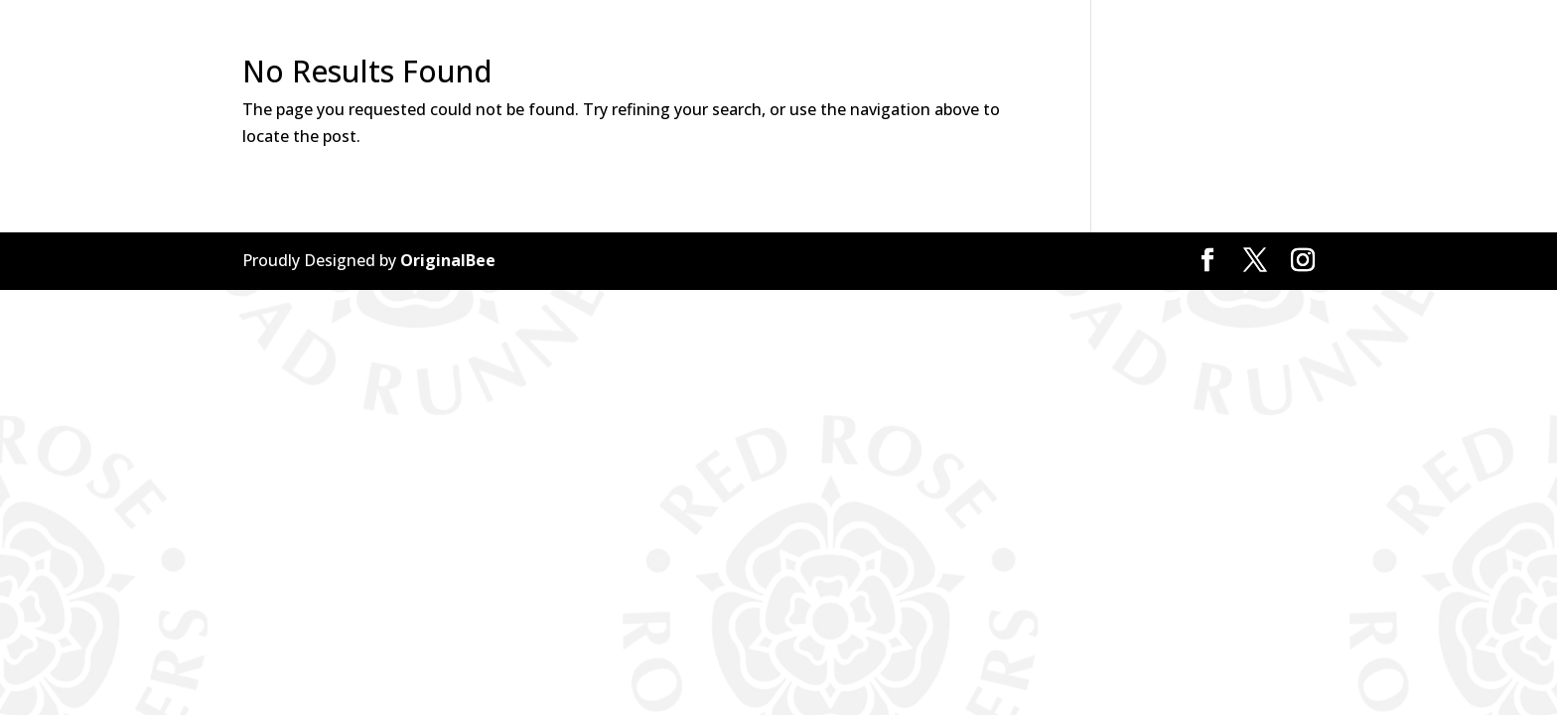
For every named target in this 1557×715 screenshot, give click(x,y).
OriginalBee (447, 260)
